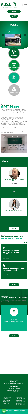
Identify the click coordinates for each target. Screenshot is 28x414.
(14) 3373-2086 (14, 381)
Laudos (14, 11)
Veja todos (14, 228)
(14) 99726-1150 (14, 380)
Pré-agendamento (13, 31)
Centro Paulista (22, 412)
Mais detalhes (14, 327)
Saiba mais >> (6, 258)
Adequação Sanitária (14, 16)
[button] (13, 191)
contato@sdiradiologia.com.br (14, 383)
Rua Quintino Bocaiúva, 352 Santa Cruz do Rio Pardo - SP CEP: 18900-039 (14, 390)
